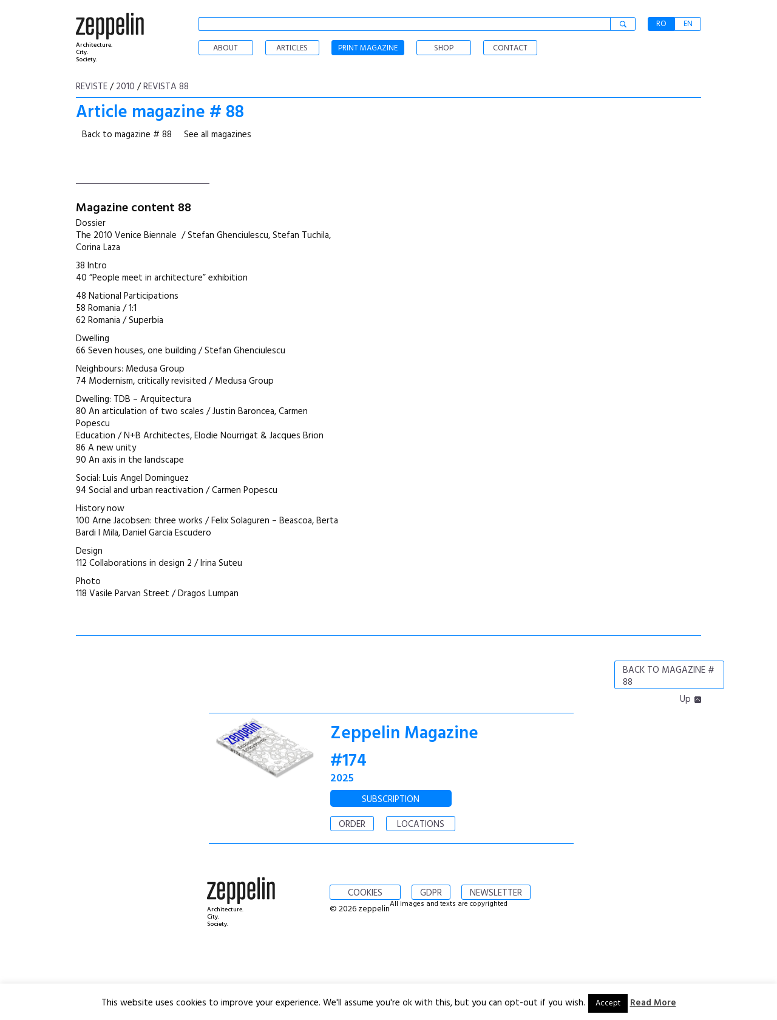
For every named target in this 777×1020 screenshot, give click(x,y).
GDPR (431, 893)
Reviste (91, 87)
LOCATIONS (420, 824)
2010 (125, 87)
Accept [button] (607, 1003)
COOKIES (365, 893)
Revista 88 (166, 87)
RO (661, 24)
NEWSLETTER (496, 893)
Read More (653, 1003)
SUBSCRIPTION (390, 799)
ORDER (352, 824)
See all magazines (217, 134)
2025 (342, 778)
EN (688, 24)
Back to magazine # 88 (127, 134)
